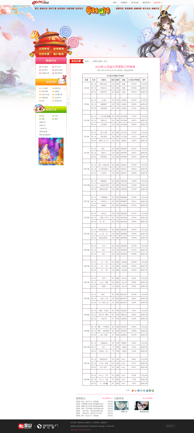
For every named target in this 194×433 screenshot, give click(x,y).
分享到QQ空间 (153, 391)
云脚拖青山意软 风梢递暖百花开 (92, 404)
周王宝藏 (44, 91)
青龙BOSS (58, 101)
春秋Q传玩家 (144, 412)
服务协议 (81, 422)
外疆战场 (44, 98)
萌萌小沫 (124, 412)
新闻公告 (44, 8)
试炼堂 (57, 91)
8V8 (42, 101)
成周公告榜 (58, 70)
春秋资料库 (58, 73)
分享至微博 (133, 391)
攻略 (43, 119)
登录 (114, 3)
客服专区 (120, 8)
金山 (25, 426)
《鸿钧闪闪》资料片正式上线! (91, 413)
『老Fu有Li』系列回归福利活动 (92, 411)
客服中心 (89, 422)
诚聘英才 (104, 422)
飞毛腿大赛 (58, 94)
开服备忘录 (45, 73)
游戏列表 (158, 3)
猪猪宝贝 (42, 122)
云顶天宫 (58, 98)
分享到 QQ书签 (144, 391)
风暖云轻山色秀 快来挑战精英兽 (92, 406)
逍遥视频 (138, 8)
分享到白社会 (141, 391)
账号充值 (135, 3)
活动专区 (79, 8)
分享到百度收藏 (147, 391)
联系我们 (96, 422)
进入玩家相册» (148, 398)
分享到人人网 (138, 391)
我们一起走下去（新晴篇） (90, 401)
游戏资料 (61, 8)
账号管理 (129, 8)
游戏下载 (52, 8)
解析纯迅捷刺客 (44, 135)
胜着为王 (42, 125)
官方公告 (58, 67)
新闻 (78, 401)
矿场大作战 (45, 94)
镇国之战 (58, 88)
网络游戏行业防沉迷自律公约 (80, 430)
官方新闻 (44, 67)
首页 (37, 8)
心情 (56, 116)
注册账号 (124, 3)
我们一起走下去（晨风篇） (90, 416)
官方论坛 (147, 8)
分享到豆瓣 (150, 391)
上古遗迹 (44, 88)
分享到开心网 (136, 391)
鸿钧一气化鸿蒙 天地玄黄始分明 (92, 408)
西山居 (47, 426)
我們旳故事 (43, 132)
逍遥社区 (155, 8)
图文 (43, 116)
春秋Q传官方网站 (99, 15)
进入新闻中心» (107, 398)
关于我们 (73, 422)
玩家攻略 (70, 8)
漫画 (56, 119)
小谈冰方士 (43, 128)
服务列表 (147, 3)
